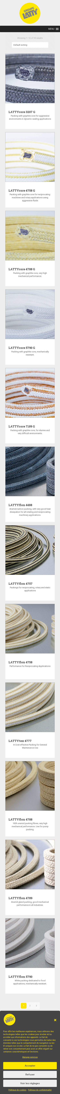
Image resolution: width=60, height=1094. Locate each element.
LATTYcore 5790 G (21, 348)
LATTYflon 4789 (20, 898)
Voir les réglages (30, 1083)
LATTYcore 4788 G (21, 269)
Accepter (30, 1065)
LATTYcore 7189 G (21, 426)
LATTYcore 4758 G (21, 190)
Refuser (30, 1074)
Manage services (30, 1057)
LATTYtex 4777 (20, 741)
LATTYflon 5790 (20, 977)
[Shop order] (30, 45)
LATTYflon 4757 (20, 584)
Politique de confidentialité (40, 1090)
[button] (55, 1020)
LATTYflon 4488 (20, 505)
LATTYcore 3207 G (21, 112)
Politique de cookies (17, 1090)
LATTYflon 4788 (20, 819)
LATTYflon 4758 (20, 662)
